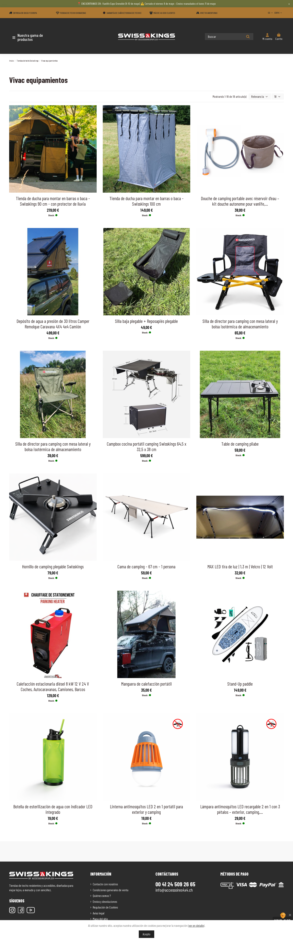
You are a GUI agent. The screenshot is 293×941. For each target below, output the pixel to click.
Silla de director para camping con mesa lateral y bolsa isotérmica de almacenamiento (240, 323)
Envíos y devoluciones (105, 901)
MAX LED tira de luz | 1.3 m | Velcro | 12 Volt (240, 566)
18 (278, 96)
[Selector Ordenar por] (261, 96)
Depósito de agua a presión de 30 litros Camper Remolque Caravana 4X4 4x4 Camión (52, 323)
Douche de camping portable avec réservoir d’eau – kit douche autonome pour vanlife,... (240, 200)
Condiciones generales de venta (110, 889)
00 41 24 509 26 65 (175, 883)
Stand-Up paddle (240, 683)
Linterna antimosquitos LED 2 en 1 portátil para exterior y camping (146, 808)
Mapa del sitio (100, 918)
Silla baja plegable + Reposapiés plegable (146, 320)
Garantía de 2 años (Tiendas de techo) (124, 12)
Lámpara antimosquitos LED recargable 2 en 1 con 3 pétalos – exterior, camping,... (240, 808)
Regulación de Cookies (105, 907)
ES (270, 12)
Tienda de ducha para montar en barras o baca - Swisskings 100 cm (146, 200)
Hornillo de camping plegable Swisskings (53, 566)
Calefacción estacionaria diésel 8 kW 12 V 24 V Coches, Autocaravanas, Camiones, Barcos (53, 686)
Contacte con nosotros (105, 884)
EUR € (278, 12)
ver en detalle (196, 925)
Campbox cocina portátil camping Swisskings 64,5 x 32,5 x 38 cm (146, 446)
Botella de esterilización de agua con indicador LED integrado (52, 808)
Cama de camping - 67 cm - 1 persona (146, 566)
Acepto (146, 934)
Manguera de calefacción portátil (146, 683)
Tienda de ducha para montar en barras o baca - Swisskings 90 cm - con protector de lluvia (53, 200)
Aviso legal (98, 913)
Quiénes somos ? (102, 895)
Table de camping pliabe (240, 443)
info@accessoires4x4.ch (174, 889)
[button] (33, 37)
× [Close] (289, 4)
